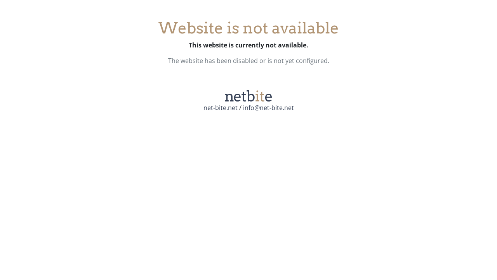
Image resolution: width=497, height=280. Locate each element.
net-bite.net (220, 107)
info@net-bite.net (268, 107)
